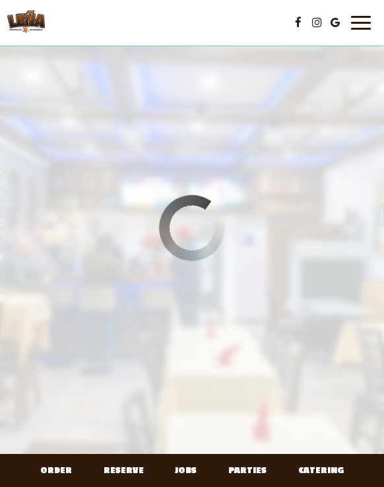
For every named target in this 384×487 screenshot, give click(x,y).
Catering (321, 470)
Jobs (186, 470)
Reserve (124, 470)
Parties (247, 470)
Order (56, 470)
